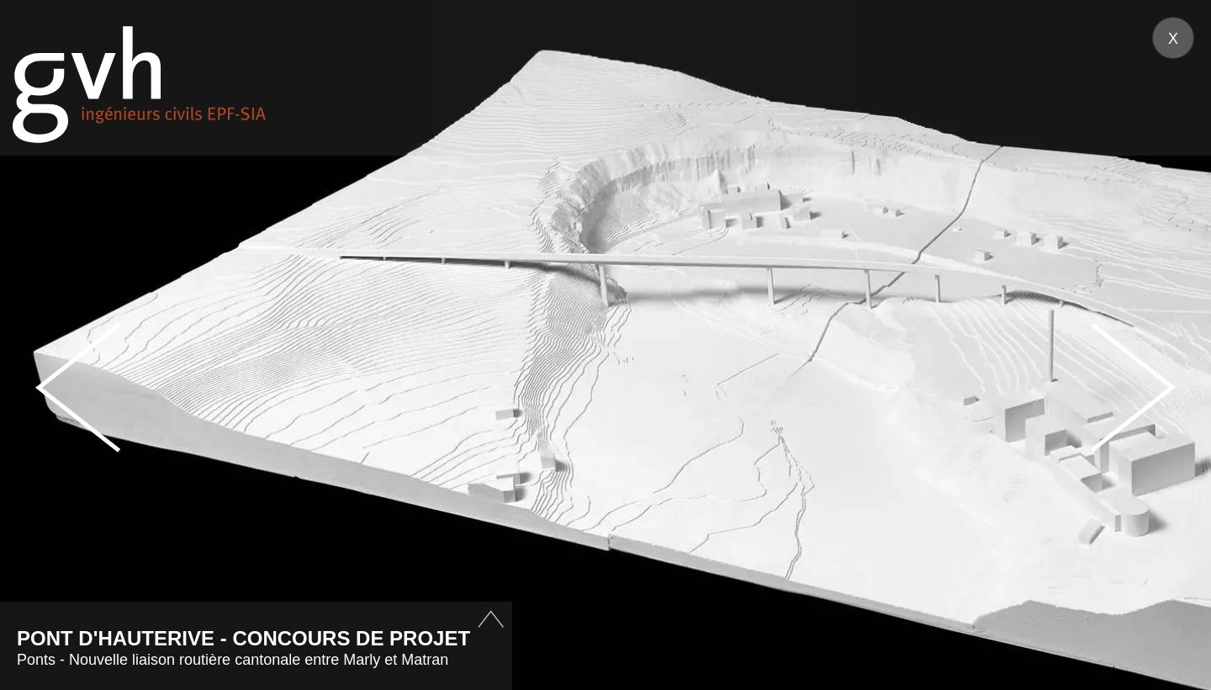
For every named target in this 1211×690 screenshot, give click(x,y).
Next (1133, 387)
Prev (78, 387)
